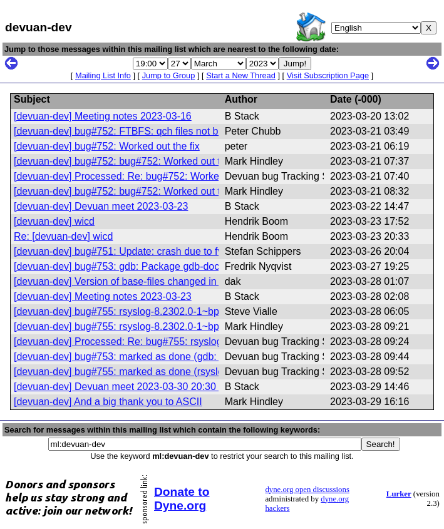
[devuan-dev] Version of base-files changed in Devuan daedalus (155, 281)
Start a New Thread (241, 75)
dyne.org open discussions (307, 489)
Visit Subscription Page (328, 75)
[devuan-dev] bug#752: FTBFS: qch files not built (122, 131)
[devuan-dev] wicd (54, 221)
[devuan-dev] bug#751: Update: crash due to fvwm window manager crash (179, 251)
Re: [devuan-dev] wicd (63, 236)
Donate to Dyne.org (181, 498)
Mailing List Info (103, 75)
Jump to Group (168, 75)
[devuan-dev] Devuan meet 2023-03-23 (101, 206)
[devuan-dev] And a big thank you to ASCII (108, 401)
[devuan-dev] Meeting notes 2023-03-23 (103, 296)
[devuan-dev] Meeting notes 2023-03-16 (103, 116)
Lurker (398, 494)
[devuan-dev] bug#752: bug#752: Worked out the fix (129, 161)
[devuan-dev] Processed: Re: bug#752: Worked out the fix (142, 176)
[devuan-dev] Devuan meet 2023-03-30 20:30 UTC (126, 386)
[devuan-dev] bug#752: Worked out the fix (107, 146)
